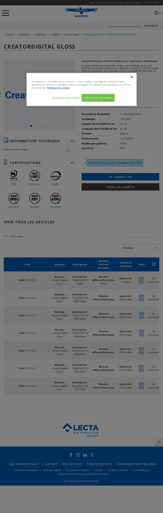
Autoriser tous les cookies (98, 97)
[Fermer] (132, 77)
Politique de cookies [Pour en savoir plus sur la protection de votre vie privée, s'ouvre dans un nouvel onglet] (58, 87)
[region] (81, 89)
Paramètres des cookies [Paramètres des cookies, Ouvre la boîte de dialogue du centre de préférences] (66, 97)
